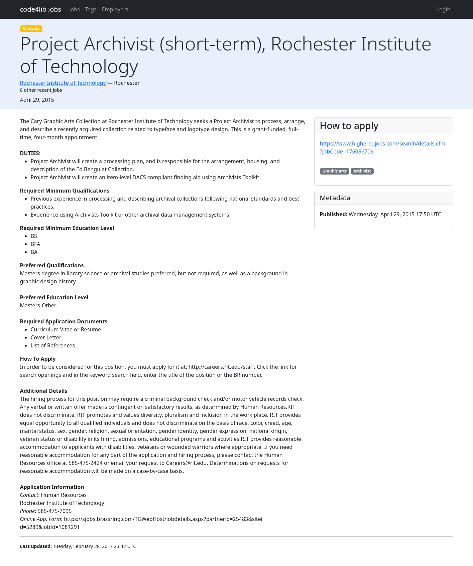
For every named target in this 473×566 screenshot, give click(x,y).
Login (444, 9)
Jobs (74, 9)
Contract (31, 28)
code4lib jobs (41, 9)
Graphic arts (334, 171)
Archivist (362, 171)
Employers (115, 9)
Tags (91, 9)
